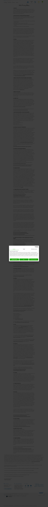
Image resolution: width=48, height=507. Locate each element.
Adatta (24, 259)
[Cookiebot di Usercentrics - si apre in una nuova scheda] (35, 246)
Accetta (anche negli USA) (33, 259)
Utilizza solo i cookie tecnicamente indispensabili (14, 259)
